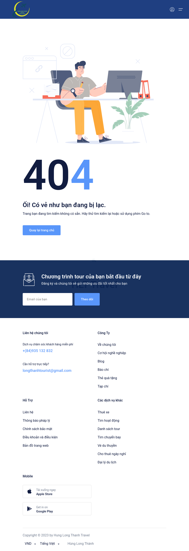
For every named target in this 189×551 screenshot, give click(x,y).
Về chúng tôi (107, 345)
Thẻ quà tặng (107, 378)
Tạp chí (103, 386)
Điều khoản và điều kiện (40, 437)
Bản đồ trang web (35, 446)
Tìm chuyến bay (109, 437)
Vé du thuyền (107, 446)
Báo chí (103, 370)
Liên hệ (28, 412)
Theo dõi (87, 299)
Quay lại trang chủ (41, 230)
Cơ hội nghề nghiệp (112, 353)
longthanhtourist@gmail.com (47, 370)
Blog (101, 361)
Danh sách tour (109, 429)
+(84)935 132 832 (38, 350)
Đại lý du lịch (107, 462)
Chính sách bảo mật (37, 429)
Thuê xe (103, 412)
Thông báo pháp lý (36, 421)
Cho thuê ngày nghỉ (112, 454)
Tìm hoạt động (108, 421)
